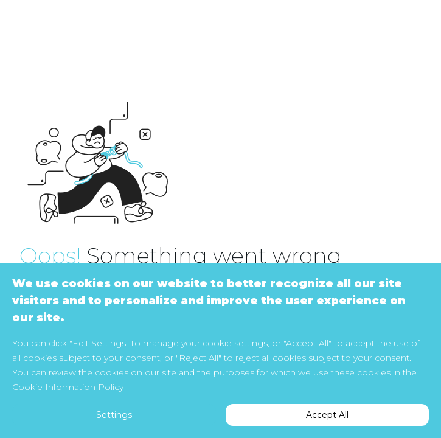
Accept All (327, 414)
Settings (114, 414)
